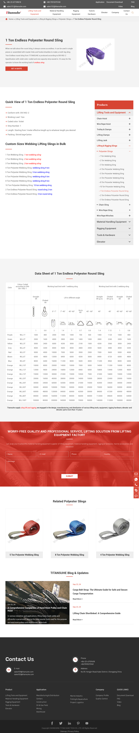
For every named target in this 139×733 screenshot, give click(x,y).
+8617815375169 (51, 2)
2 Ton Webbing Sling (107, 160)
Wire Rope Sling (104, 210)
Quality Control (102, 699)
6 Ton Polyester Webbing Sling (111, 178)
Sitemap (63, 731)
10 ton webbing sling (43, 185)
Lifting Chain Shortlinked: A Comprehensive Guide (96, 613)
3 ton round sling (45, 194)
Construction (41, 702)
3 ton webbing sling (32, 163)
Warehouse (40, 712)
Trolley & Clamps (104, 129)
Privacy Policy (73, 731)
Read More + (78, 599)
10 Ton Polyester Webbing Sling (111, 187)
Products (102, 104)
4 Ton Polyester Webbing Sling (111, 169)
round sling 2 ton (45, 189)
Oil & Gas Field (42, 705)
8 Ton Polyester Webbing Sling (111, 182)
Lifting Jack (102, 140)
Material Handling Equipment (59, 12)
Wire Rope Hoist (104, 124)
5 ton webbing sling (41, 172)
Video (120, 6)
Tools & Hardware (93, 12)
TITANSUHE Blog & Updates (69, 573)
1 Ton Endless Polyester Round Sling (87, 19)
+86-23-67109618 (12, 2)
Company (116, 12)
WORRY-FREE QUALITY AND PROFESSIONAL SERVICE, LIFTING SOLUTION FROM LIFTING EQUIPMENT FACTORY (69, 433)
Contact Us (127, 12)
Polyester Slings (65, 19)
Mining (38, 708)
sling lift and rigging (28, 408)
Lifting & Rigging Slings (48, 19)
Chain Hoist (102, 118)
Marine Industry (76, 696)
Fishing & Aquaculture (79, 699)
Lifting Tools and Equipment (36, 12)
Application (100, 2)
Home (11, 19)
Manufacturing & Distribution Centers (47, 697)
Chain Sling (103, 204)
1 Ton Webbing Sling (107, 156)
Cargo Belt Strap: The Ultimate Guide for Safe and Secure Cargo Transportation (100, 591)
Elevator (105, 12)
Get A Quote (16, 69)
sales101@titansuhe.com (14, 6)
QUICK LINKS (122, 689)
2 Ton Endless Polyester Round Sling (113, 195)
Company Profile (102, 695)
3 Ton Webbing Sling (107, 165)
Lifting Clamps (103, 135)
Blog (132, 6)
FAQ (132, 2)
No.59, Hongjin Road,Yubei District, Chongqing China (101, 672)
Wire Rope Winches (105, 216)
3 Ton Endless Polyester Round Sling (113, 200)
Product (8, 689)
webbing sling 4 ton (41, 168)
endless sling (39, 62)
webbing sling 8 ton (41, 181)
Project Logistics (77, 702)
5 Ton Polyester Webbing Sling (111, 174)
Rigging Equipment (78, 12)
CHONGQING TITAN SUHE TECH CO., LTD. (66, 728)
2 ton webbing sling (32, 159)
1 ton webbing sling (32, 155)
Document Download (115, 2)
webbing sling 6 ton (41, 176)
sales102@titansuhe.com (54, 6)
